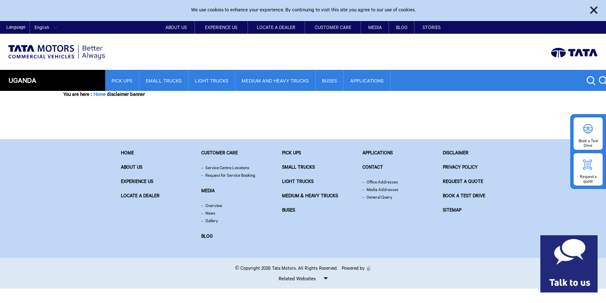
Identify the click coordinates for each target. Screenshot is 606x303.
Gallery (211, 220)
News (210, 213)
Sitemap (452, 210)
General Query (379, 197)
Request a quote (463, 181)
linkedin (593, 27)
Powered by (354, 268)
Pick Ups (122, 80)
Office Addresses (382, 182)
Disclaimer (455, 153)
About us (131, 167)
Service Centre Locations (227, 167)
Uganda (22, 80)
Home (501, 28)
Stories (432, 27)
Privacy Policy (460, 167)
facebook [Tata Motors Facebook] (541, 27)
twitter (554, 27)
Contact (519, 28)
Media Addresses (383, 189)
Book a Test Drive (464, 196)
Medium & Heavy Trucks (310, 196)
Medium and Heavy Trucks (275, 80)
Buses (329, 80)
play (567, 27)
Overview (213, 205)
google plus (580, 27)
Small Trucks (164, 80)
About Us (176, 27)
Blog (401, 27)
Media (375, 27)
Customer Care (333, 27)
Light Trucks (212, 80)
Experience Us (221, 27)
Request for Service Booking (230, 175)
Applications (367, 80)
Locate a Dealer (276, 27)
